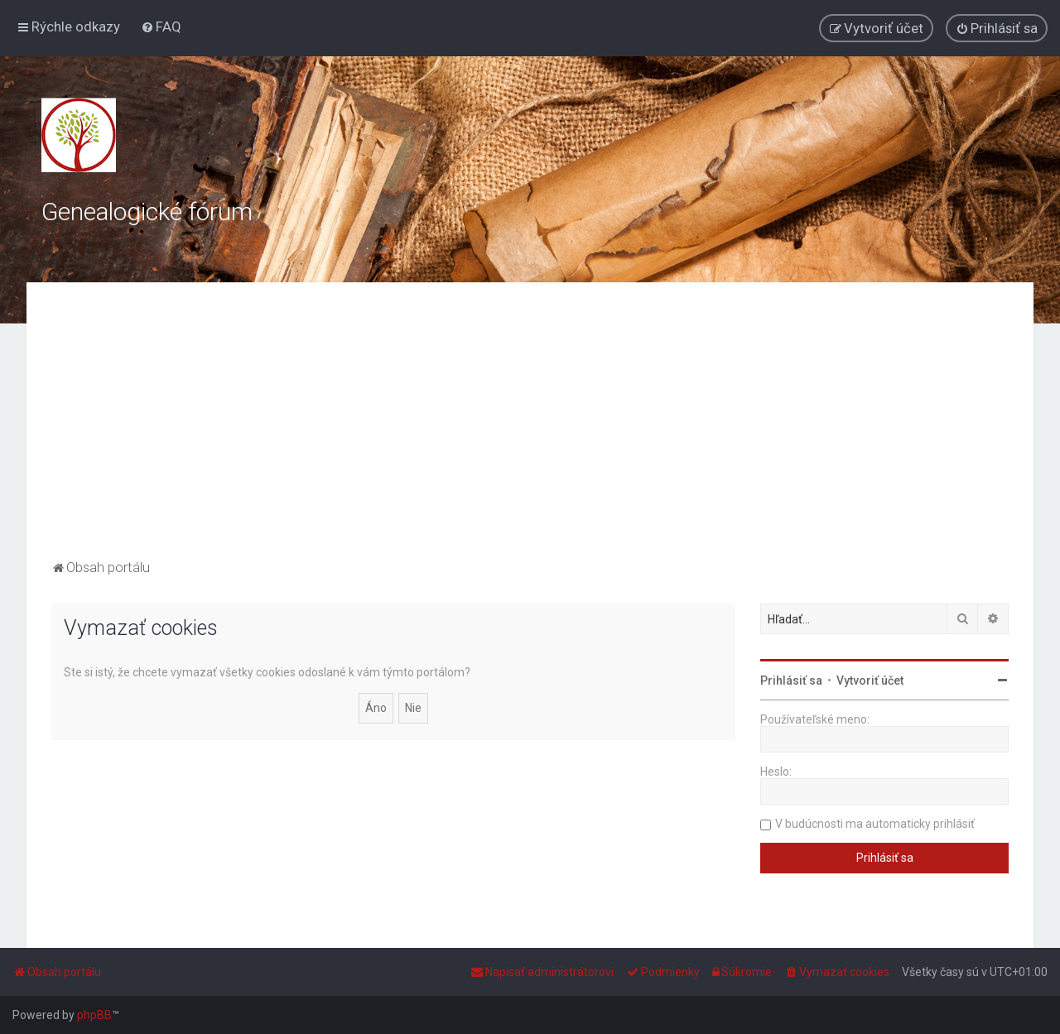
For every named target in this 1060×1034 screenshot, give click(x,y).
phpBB (94, 1015)
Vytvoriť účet (869, 680)
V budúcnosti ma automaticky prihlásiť (875, 823)
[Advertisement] (530, 431)
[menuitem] (161, 26)
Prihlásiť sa (791, 680)
